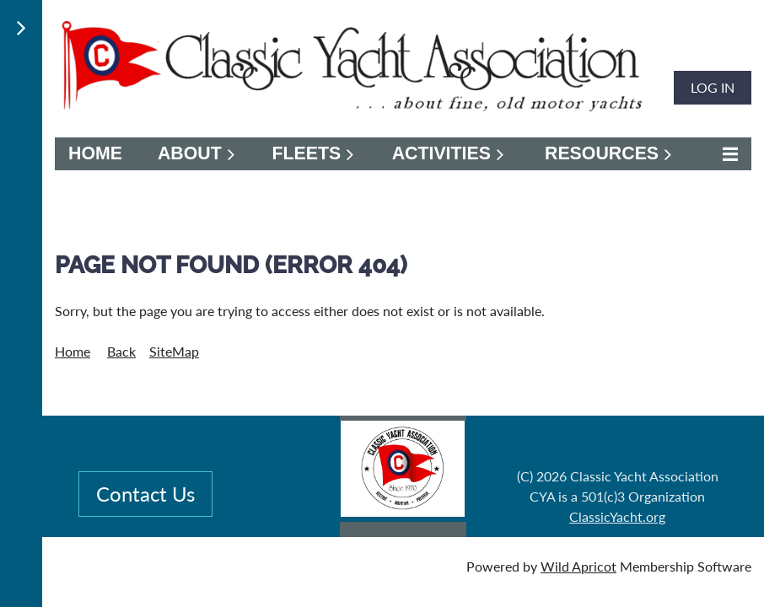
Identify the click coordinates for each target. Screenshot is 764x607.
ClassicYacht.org (617, 516)
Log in (712, 87)
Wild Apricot (578, 566)
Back (121, 351)
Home (72, 351)
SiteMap (174, 351)
